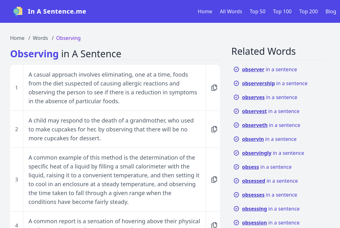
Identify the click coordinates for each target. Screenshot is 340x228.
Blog (330, 11)
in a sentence (265, 69)
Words (40, 38)
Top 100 (282, 11)
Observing (68, 38)
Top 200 (308, 11)
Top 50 (257, 11)
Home (205, 11)
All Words (231, 11)
